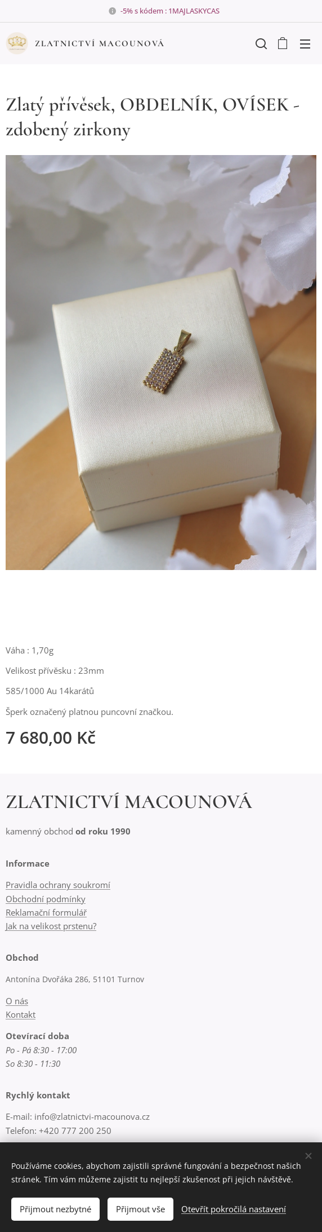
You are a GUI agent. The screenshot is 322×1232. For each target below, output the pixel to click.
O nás (17, 1000)
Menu (305, 44)
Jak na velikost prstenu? (51, 925)
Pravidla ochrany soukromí (58, 884)
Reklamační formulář (46, 911)
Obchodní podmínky (46, 898)
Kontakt (20, 1014)
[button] (260, 43)
